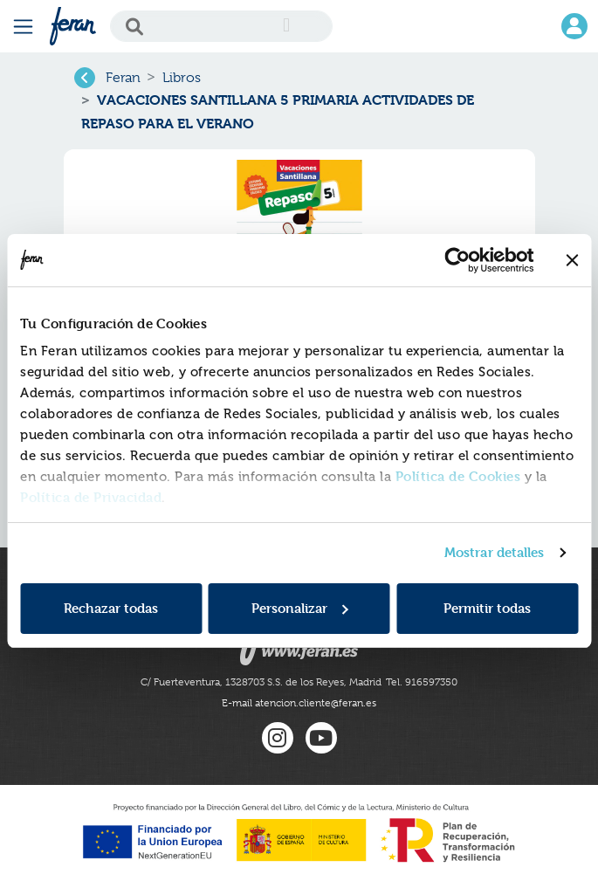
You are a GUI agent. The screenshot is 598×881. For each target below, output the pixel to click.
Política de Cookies (458, 476)
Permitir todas (487, 608)
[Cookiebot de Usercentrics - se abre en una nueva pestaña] (457, 260)
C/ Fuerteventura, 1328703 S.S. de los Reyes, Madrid (261, 682)
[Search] (221, 26)
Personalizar (299, 608)
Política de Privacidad (91, 497)
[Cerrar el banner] (572, 260)
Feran (123, 78)
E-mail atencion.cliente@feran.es (299, 703)
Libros (181, 78)
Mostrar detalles (494, 552)
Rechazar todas (111, 608)
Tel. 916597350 (421, 682)
